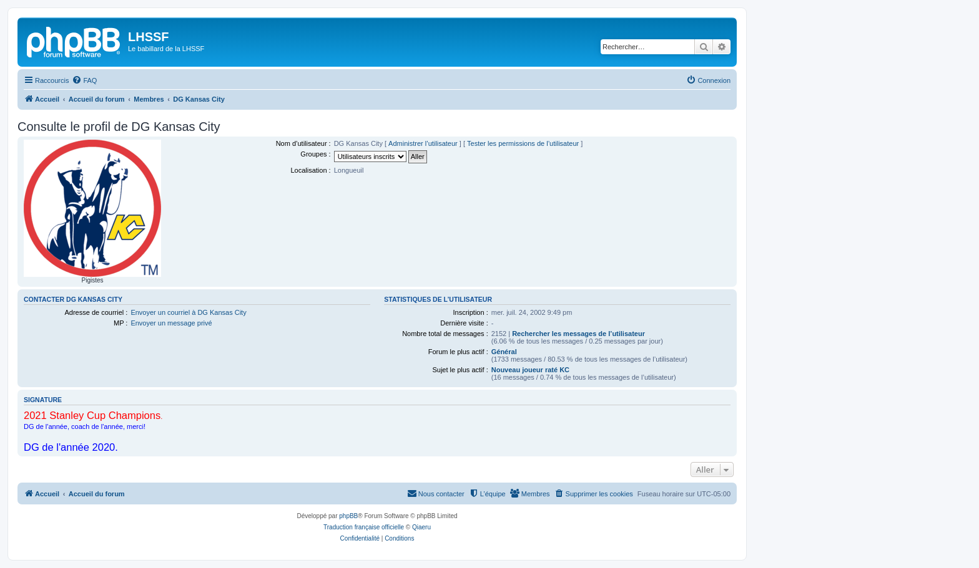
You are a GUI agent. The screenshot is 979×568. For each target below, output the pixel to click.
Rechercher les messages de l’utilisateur (578, 333)
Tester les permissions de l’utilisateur (523, 143)
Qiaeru (421, 527)
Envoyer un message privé (171, 323)
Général (504, 351)
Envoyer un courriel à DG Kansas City (188, 312)
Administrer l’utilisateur (423, 143)
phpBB (348, 516)
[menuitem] (84, 80)
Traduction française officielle (363, 527)
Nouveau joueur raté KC (530, 369)
